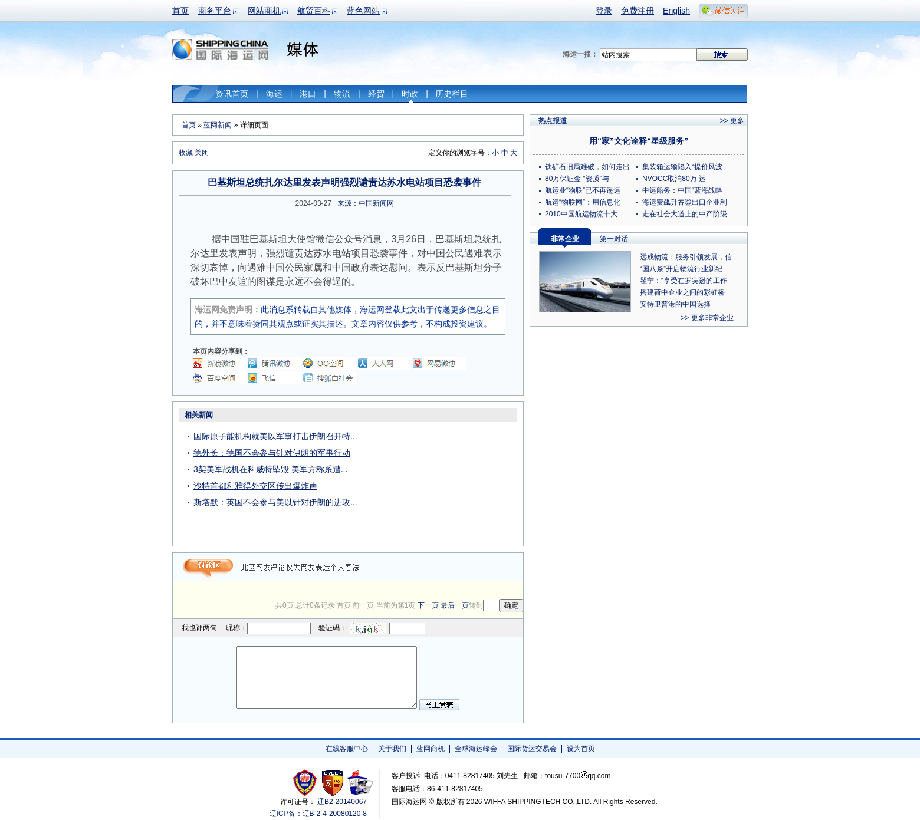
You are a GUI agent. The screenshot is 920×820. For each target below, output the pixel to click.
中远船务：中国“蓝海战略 (682, 190)
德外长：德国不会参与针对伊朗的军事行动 (271, 452)
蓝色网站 (363, 10)
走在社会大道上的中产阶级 (684, 214)
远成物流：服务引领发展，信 (686, 257)
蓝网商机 (430, 749)
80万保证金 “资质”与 (577, 178)
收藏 (186, 153)
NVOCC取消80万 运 (674, 178)
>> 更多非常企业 (707, 318)
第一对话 (614, 239)
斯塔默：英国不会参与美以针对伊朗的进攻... (275, 502)
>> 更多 (732, 121)
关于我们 (392, 749)
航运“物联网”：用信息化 (582, 202)
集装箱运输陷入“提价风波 (682, 167)
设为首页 (581, 749)
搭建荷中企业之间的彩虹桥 (682, 292)
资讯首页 (231, 93)
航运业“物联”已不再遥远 (582, 190)
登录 (604, 10)
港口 (308, 93)
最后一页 (455, 605)
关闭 (202, 153)
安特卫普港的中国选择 (675, 304)
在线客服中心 (347, 749)
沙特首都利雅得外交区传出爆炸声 (255, 485)
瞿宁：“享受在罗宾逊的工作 (683, 280)
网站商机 (264, 10)
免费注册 (637, 10)
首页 (180, 10)
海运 (274, 93)
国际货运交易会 (532, 749)
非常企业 (565, 239)
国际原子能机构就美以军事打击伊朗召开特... (275, 436)
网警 (333, 782)
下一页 (428, 605)
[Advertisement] (449, 481)
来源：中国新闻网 (365, 203)
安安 (359, 782)
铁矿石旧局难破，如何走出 (587, 167)
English (676, 10)
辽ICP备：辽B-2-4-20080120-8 (318, 813)
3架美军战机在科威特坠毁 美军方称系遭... (270, 469)
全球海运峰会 (476, 749)
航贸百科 (313, 10)
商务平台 (214, 10)
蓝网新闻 (217, 125)
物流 (342, 93)
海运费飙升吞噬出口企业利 (684, 202)
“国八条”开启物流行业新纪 (681, 269)
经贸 (376, 93)
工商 (306, 782)
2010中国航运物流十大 (581, 214)
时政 (410, 93)
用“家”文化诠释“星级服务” (638, 141)
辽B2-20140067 (342, 802)
